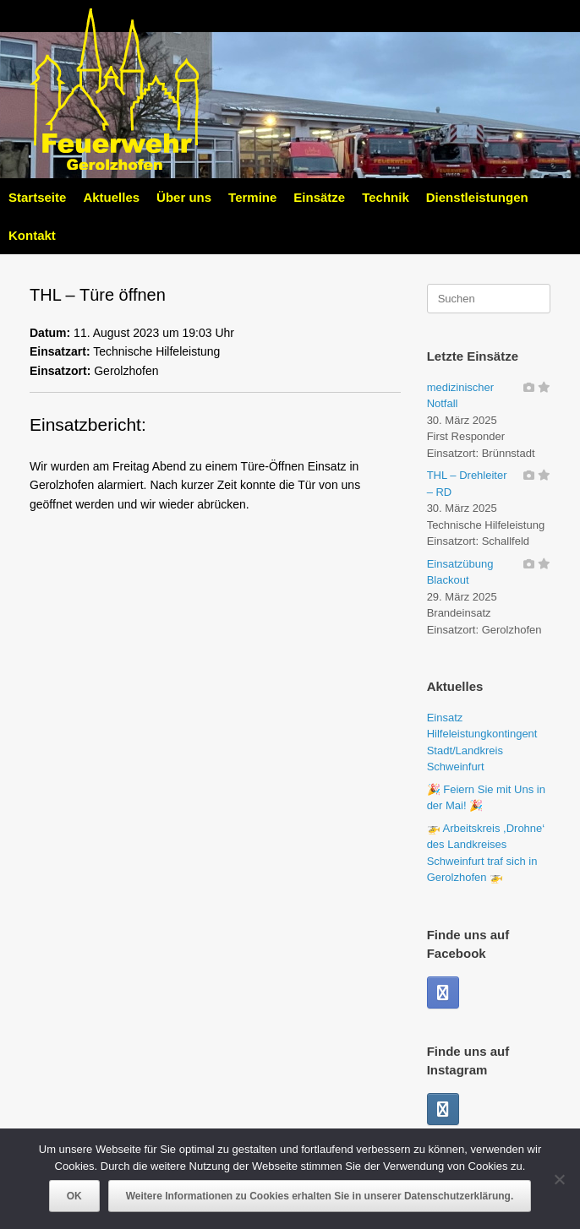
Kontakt (32, 235)
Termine (252, 197)
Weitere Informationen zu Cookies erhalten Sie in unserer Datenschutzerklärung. (320, 1196)
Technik (385, 197)
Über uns (183, 197)
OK (74, 1196)
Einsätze (319, 197)
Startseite (37, 197)
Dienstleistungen (477, 197)
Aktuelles (111, 197)
